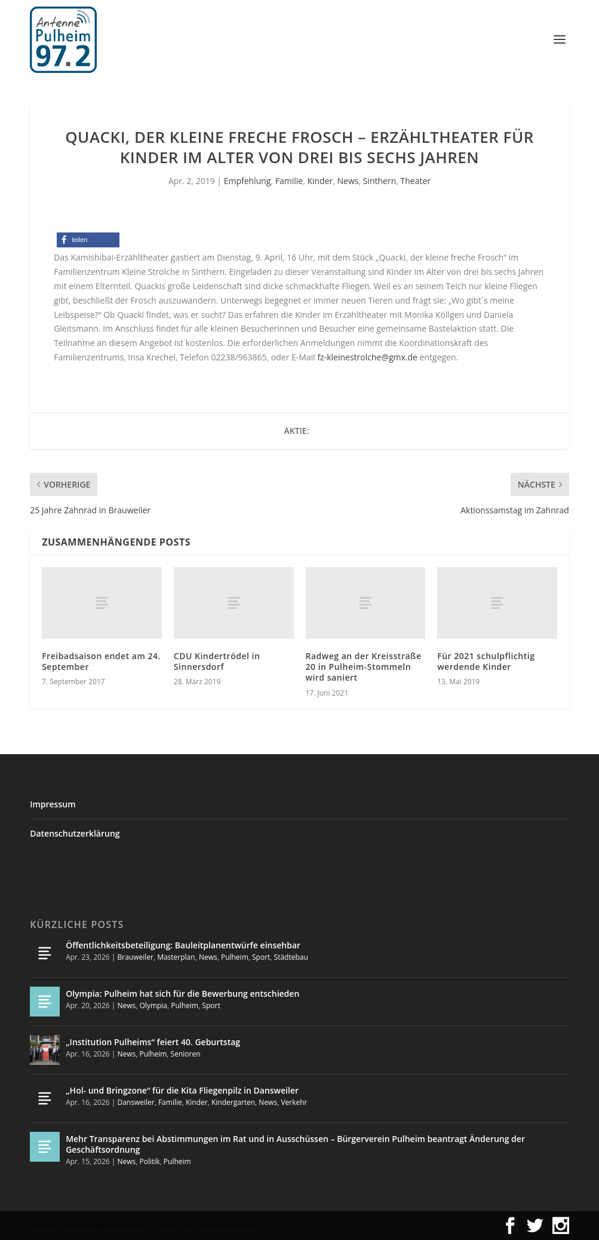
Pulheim (234, 957)
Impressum (52, 804)
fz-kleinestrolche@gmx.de (367, 357)
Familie (289, 180)
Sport (261, 957)
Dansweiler (135, 1102)
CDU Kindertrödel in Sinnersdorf (217, 661)
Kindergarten (233, 1102)
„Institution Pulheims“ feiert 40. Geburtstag (153, 1042)
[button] (88, 239)
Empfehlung (247, 180)
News (348, 180)
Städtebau (291, 957)
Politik (150, 1161)
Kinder (320, 180)
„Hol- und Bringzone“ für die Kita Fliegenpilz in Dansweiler (182, 1090)
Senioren (186, 1054)
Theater (416, 180)
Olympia (154, 1005)
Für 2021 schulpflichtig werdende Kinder (486, 661)
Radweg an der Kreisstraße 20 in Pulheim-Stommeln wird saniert (364, 666)
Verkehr (294, 1102)
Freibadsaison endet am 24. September (101, 661)
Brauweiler (135, 957)
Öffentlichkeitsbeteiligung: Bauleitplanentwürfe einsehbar (183, 945)
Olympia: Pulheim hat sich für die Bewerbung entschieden (182, 993)
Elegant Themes (117, 1225)
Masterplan (176, 957)
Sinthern (380, 180)
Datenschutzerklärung (74, 833)
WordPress (236, 1225)
